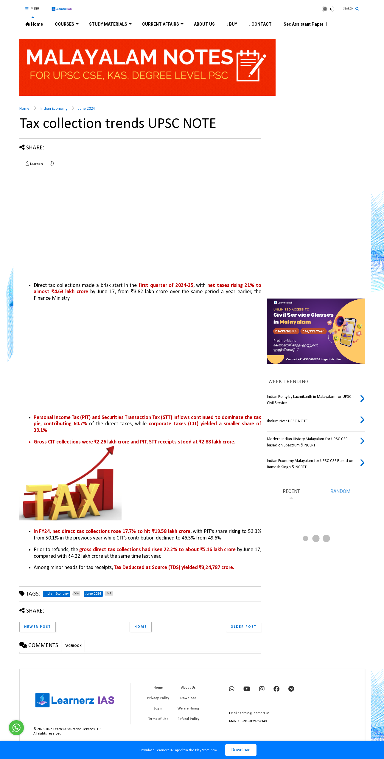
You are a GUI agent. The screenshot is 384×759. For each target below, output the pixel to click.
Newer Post (37, 627)
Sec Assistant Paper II (305, 24)
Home (34, 24)
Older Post (243, 627)
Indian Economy (54, 108)
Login (158, 708)
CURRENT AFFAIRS (163, 24)
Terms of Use (158, 719)
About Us (188, 688)
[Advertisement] (69, 216)
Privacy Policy (158, 698)
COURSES (67, 24)
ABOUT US (204, 24)
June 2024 (86, 108)
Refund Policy (188, 719)
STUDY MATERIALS (110, 24)
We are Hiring (188, 708)
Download (241, 750)
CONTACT (260, 24)
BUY (232, 24)
